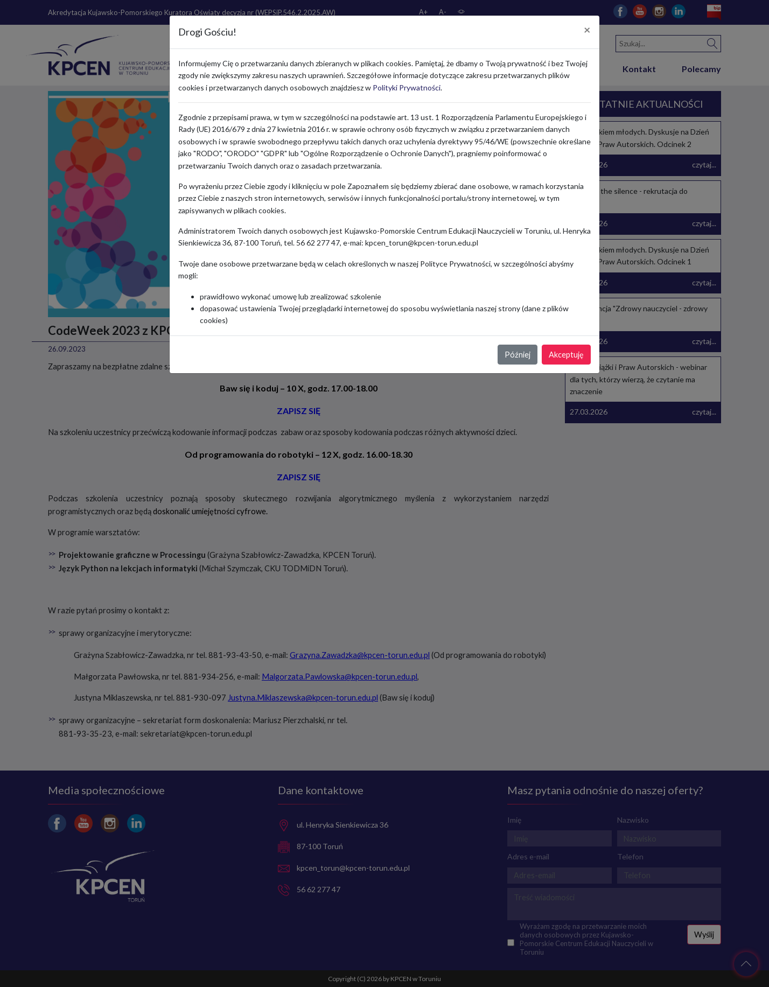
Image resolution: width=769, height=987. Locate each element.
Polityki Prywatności (407, 87)
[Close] (587, 30)
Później (517, 354)
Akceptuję (566, 354)
